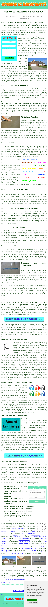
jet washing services (29, 548)
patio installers (24, 540)
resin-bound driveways (14, 530)
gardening (17, 536)
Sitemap (2, 594)
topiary (15, 535)
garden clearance (25, 541)
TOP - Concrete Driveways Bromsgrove (13, 579)
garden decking (31, 550)
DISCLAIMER (43, 8)
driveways (4, 541)
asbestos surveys (17, 528)
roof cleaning (6, 552)
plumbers (4, 545)
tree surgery (24, 546)
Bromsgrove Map (6, 582)
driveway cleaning (8, 531)
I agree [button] (29, 600)
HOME (24, 8)
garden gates (23, 543)
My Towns (3, 603)
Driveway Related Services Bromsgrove (19, 483)
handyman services (38, 552)
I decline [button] (34, 600)
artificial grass (28, 545)
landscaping (5, 546)
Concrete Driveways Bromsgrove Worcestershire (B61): (19, 22)
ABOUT (32, 8)
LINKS (28, 8)
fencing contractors (28, 533)
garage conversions (23, 538)
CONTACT (37, 8)
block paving (5, 550)
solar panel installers (17, 553)
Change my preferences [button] (32, 602)
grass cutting (35, 535)
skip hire (43, 538)
